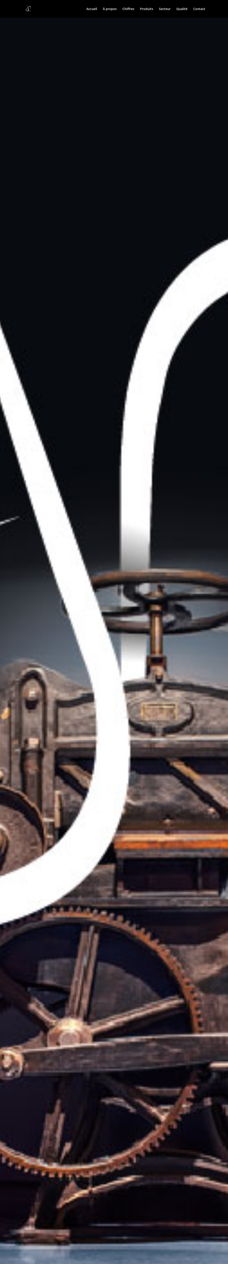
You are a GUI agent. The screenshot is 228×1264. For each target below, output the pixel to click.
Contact (199, 9)
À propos (110, 9)
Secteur (165, 9)
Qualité (181, 9)
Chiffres (128, 9)
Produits (146, 9)
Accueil (91, 9)
